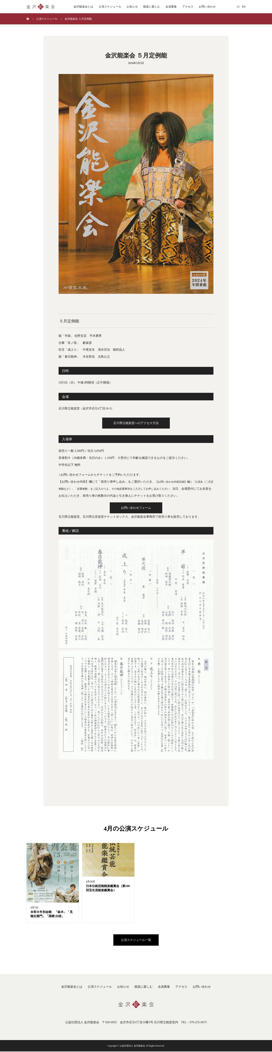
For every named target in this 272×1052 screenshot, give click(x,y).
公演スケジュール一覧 (136, 940)
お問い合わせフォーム (136, 508)
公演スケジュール (110, 6)
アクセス (187, 6)
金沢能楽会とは (83, 6)
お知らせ (132, 6)
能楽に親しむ (151, 6)
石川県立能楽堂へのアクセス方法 (136, 423)
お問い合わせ (207, 6)
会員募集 (171, 6)
